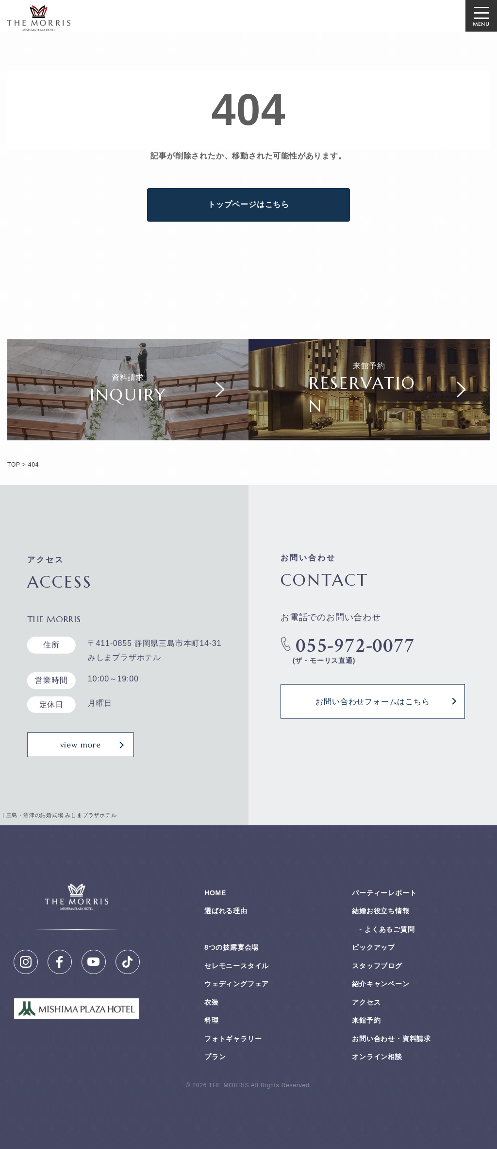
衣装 (211, 1002)
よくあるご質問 (389, 929)
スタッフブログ (377, 966)
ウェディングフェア (236, 984)
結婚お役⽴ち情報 (380, 911)
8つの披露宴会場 (231, 947)
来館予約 (366, 1020)
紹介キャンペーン (380, 984)
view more (80, 744)
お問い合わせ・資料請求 (391, 1039)
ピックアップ (373, 947)
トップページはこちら (248, 204)
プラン (215, 1057)
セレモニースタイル (236, 966)
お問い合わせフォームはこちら (372, 701)
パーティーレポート (384, 893)
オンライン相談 (377, 1057)
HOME (215, 893)
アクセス (366, 1002)
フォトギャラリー (233, 1039)
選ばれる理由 (226, 911)
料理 (211, 1020)
